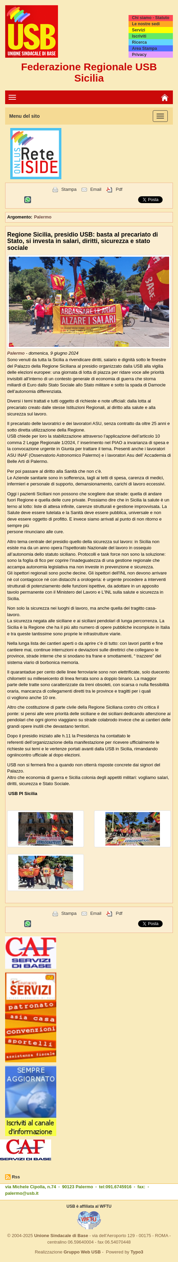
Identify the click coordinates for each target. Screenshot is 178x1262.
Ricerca (139, 42)
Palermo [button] (42, 216)
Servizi (138, 30)
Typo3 (137, 1251)
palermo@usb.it (22, 1193)
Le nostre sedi (146, 24)
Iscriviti (139, 36)
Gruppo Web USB (82, 1251)
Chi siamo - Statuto (150, 17)
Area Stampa (144, 48)
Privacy (139, 54)
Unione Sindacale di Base (61, 1235)
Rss (16, 1176)
